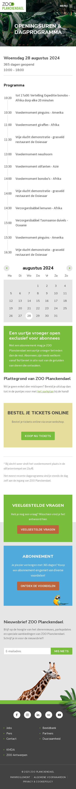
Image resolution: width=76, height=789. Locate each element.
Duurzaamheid (51, 739)
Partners (47, 733)
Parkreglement (20, 777)
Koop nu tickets (38, 436)
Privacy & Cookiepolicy (38, 781)
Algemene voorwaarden (50, 777)
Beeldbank (49, 728)
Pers (9, 733)
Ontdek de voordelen (38, 586)
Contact (11, 739)
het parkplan (45, 391)
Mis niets (61, 651)
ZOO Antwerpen (16, 755)
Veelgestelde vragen (38, 529)
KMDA (10, 750)
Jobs (9, 728)
